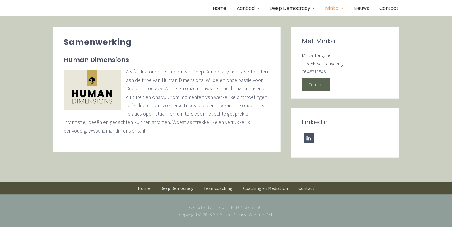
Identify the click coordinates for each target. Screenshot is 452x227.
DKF (269, 214)
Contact (315, 84)
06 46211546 (314, 72)
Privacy (239, 214)
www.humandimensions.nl (116, 130)
